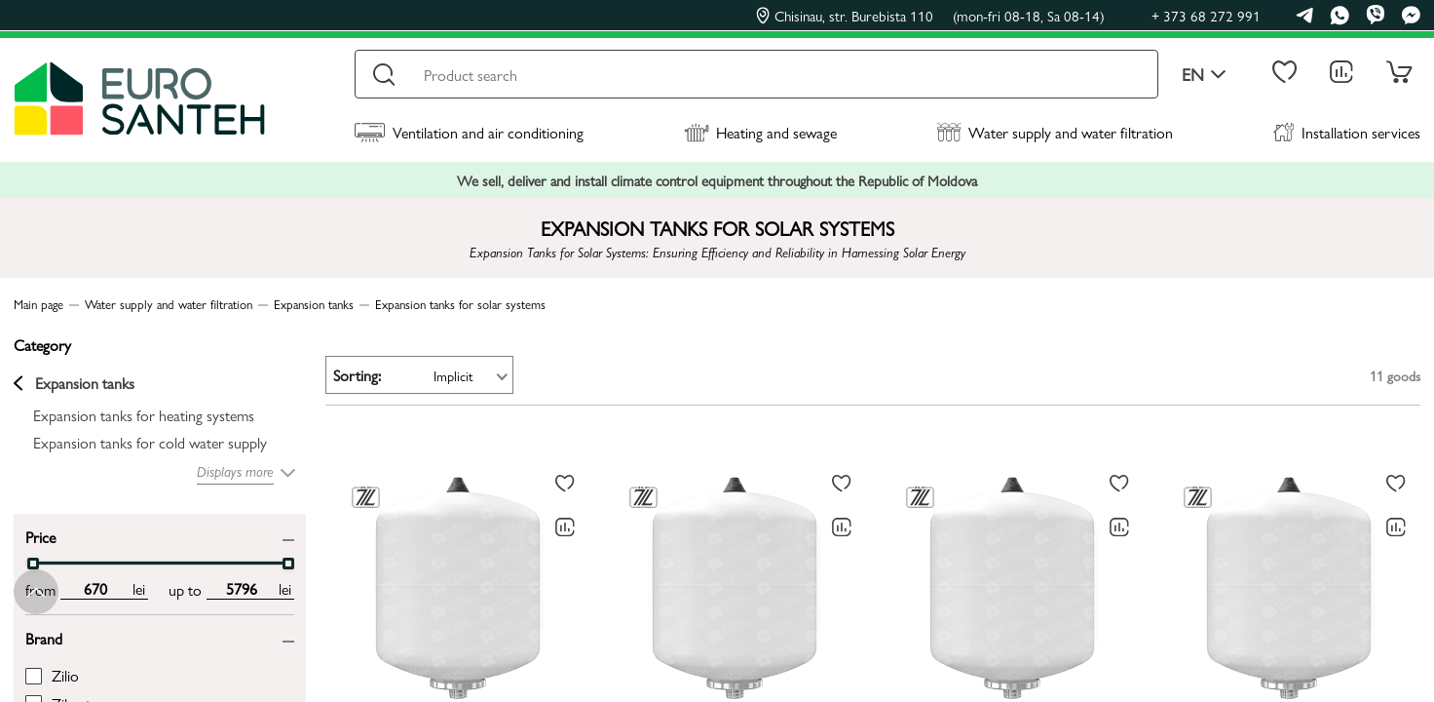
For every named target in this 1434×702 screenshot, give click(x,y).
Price (40, 536)
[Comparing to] (565, 527)
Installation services (1346, 132)
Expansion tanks (74, 383)
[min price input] (95, 589)
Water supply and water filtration (1054, 132)
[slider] (33, 563)
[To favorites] (565, 483)
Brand (43, 637)
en (1204, 74)
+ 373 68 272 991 (1206, 15)
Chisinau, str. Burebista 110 (930, 15)
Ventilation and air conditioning (469, 132)
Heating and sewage (760, 132)
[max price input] (241, 589)
